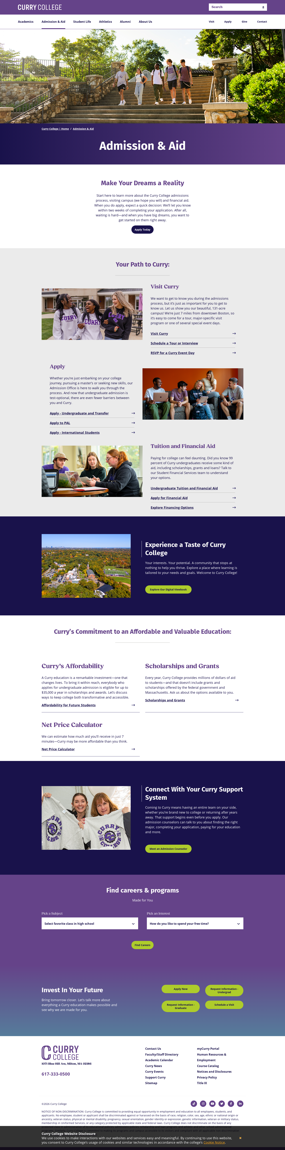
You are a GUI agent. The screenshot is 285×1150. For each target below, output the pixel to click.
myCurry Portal (208, 1049)
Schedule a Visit (224, 1004)
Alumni (125, 22)
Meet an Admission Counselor (168, 848)
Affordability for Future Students (69, 705)
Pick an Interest (158, 913)
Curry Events (154, 1072)
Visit (211, 21)
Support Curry (155, 1077)
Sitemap (151, 1083)
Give (244, 21)
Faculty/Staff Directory (161, 1054)
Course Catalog (208, 1066)
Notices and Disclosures (214, 1072)
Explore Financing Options (172, 507)
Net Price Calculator (58, 749)
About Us (145, 22)
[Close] (240, 1138)
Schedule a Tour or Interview (174, 343)
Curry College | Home (55, 128)
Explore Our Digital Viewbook (168, 589)
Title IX (202, 1083)
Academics (25, 22)
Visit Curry (159, 333)
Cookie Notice (214, 1142)
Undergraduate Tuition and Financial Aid (184, 488)
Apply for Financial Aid (169, 498)
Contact (262, 21)
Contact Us (153, 1049)
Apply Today (142, 229)
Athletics (105, 22)
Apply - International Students (75, 432)
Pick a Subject (52, 913)
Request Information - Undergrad (224, 990)
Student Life (82, 22)
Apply (228, 21)
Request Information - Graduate (181, 1006)
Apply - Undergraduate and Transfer (79, 413)
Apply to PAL (60, 423)
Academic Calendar (159, 1060)
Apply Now (181, 989)
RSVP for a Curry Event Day (172, 353)
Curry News (153, 1066)
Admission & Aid (53, 22)
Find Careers (142, 945)
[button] (263, 7)
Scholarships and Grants (165, 700)
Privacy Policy (207, 1077)
